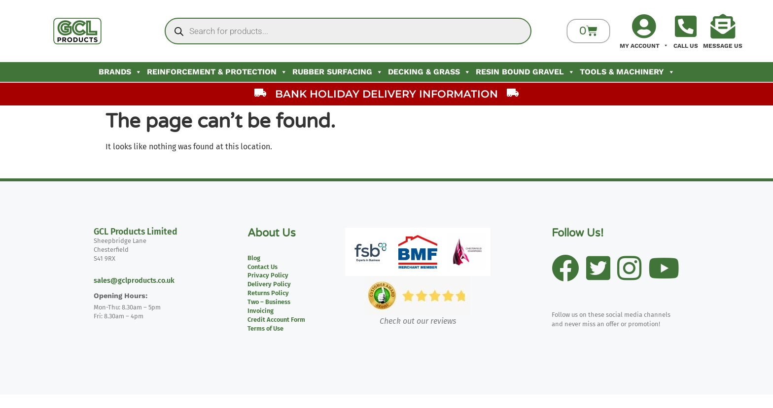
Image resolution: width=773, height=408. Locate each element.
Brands (120, 72)
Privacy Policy (267, 275)
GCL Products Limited (135, 232)
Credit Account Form (276, 319)
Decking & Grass (429, 72)
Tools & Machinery (627, 72)
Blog (253, 258)
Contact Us (262, 267)
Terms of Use (265, 328)
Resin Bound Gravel (525, 72)
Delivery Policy (269, 284)
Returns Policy (268, 293)
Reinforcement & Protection (217, 72)
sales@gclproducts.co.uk (134, 280)
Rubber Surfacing (337, 72)
